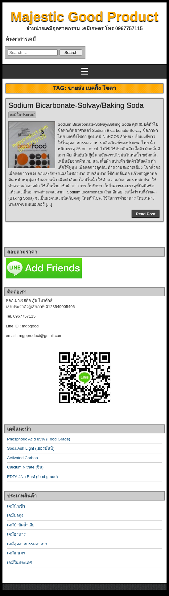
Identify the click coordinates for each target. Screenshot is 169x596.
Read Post (145, 214)
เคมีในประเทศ (22, 114)
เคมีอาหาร (16, 534)
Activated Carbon (22, 458)
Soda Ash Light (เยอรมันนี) (31, 448)
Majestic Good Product (84, 16)
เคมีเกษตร (16, 553)
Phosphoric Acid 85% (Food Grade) (38, 439)
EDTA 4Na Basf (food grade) (32, 476)
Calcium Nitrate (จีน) (25, 467)
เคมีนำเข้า (16, 506)
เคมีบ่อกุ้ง (15, 515)
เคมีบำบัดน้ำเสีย (21, 525)
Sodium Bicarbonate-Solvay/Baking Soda (76, 105)
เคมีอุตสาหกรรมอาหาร (27, 543)
